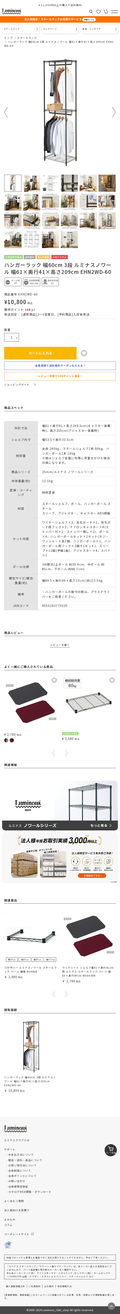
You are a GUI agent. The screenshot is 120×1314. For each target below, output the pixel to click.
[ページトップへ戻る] (111, 1306)
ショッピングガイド (20, 384)
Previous (6, 112)
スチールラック (27, 37)
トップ (8, 37)
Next (114, 112)
